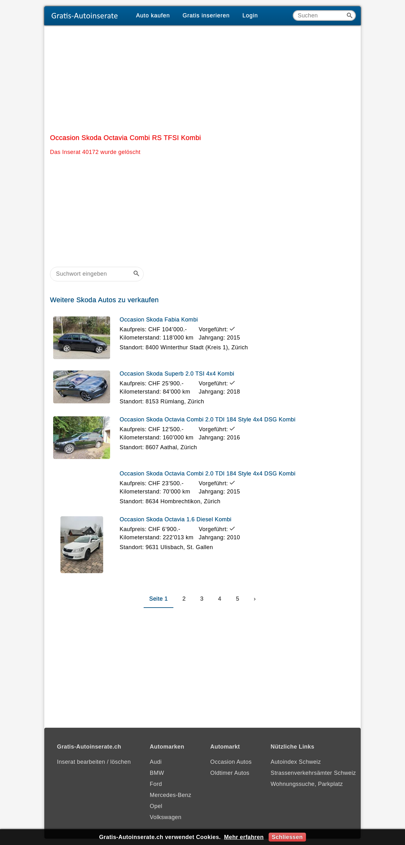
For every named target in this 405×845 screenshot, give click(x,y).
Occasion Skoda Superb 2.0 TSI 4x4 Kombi (177, 373)
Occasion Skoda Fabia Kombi (159, 319)
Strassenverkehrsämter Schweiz (313, 773)
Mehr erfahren (244, 837)
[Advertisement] (202, 78)
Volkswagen (165, 817)
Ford (156, 784)
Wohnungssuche (293, 784)
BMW (157, 773)
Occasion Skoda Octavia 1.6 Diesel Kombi (176, 519)
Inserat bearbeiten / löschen (94, 762)
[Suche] (324, 15)
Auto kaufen (153, 15)
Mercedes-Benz (170, 795)
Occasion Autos (231, 762)
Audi (156, 762)
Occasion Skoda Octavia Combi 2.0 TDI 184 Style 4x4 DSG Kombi (208, 419)
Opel (156, 806)
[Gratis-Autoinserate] (87, 15)
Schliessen (287, 837)
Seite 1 (158, 599)
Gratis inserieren (206, 15)
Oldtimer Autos (230, 773)
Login (250, 15)
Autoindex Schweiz (296, 762)
